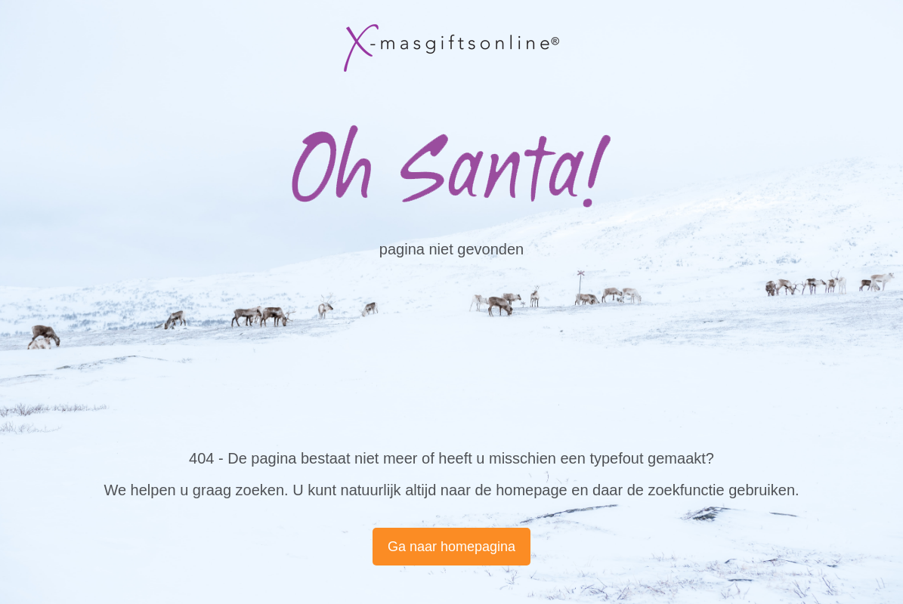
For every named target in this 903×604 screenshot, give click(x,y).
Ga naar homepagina (451, 546)
